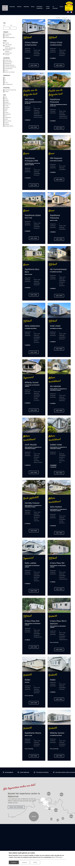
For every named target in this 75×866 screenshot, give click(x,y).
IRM (6, 111)
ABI (6, 97)
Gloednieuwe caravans (8, 53)
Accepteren (13, 862)
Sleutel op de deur (10, 72)
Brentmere (8, 104)
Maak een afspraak (16, 807)
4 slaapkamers (9, 84)
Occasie (7, 43)
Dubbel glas (8, 60)
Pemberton (8, 114)
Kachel (6, 91)
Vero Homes (8, 121)
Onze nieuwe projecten (8, 45)
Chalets (7, 36)
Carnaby (7, 107)
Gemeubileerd (8, 62)
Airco (6, 70)
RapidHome (8, 117)
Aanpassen (24, 862)
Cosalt (6, 105)
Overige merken (9, 126)
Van (4, 25)
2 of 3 (6, 82)
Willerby (7, 124)
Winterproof (8, 63)
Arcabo (7, 100)
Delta (6, 109)
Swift (6, 119)
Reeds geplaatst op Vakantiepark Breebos (10, 49)
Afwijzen (35, 862)
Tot (11, 25)
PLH (6, 116)
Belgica (7, 102)
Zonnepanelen (8, 68)
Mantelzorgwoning (9, 37)
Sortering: (58, 18)
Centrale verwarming (10, 67)
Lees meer (33, 65)
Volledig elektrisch (9, 65)
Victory (6, 122)
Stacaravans (8, 34)
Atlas (6, 99)
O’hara (6, 112)
